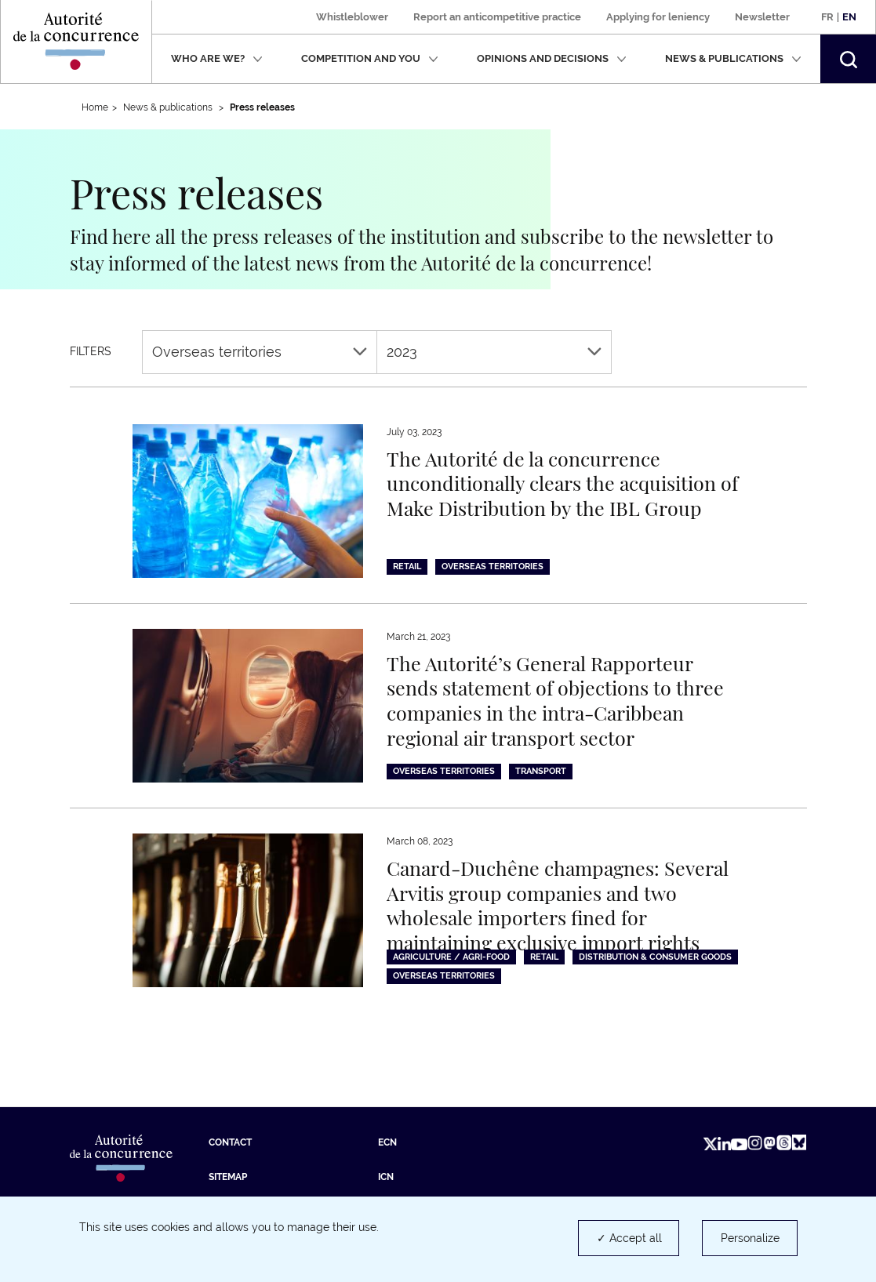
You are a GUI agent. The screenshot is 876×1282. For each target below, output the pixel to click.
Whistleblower (352, 17)
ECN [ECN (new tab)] (387, 1142)
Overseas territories (259, 351)
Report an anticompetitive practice (497, 17)
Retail (407, 566)
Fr (827, 17)
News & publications (733, 58)
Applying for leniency (658, 17)
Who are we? (217, 58)
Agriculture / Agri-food (451, 957)
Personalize (750, 1238)
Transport (540, 771)
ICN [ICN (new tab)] (386, 1176)
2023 (494, 351)
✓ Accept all (629, 1238)
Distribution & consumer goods (655, 957)
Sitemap (228, 1176)
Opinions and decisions (552, 58)
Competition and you (369, 58)
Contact (230, 1142)
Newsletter (762, 17)
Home (95, 107)
